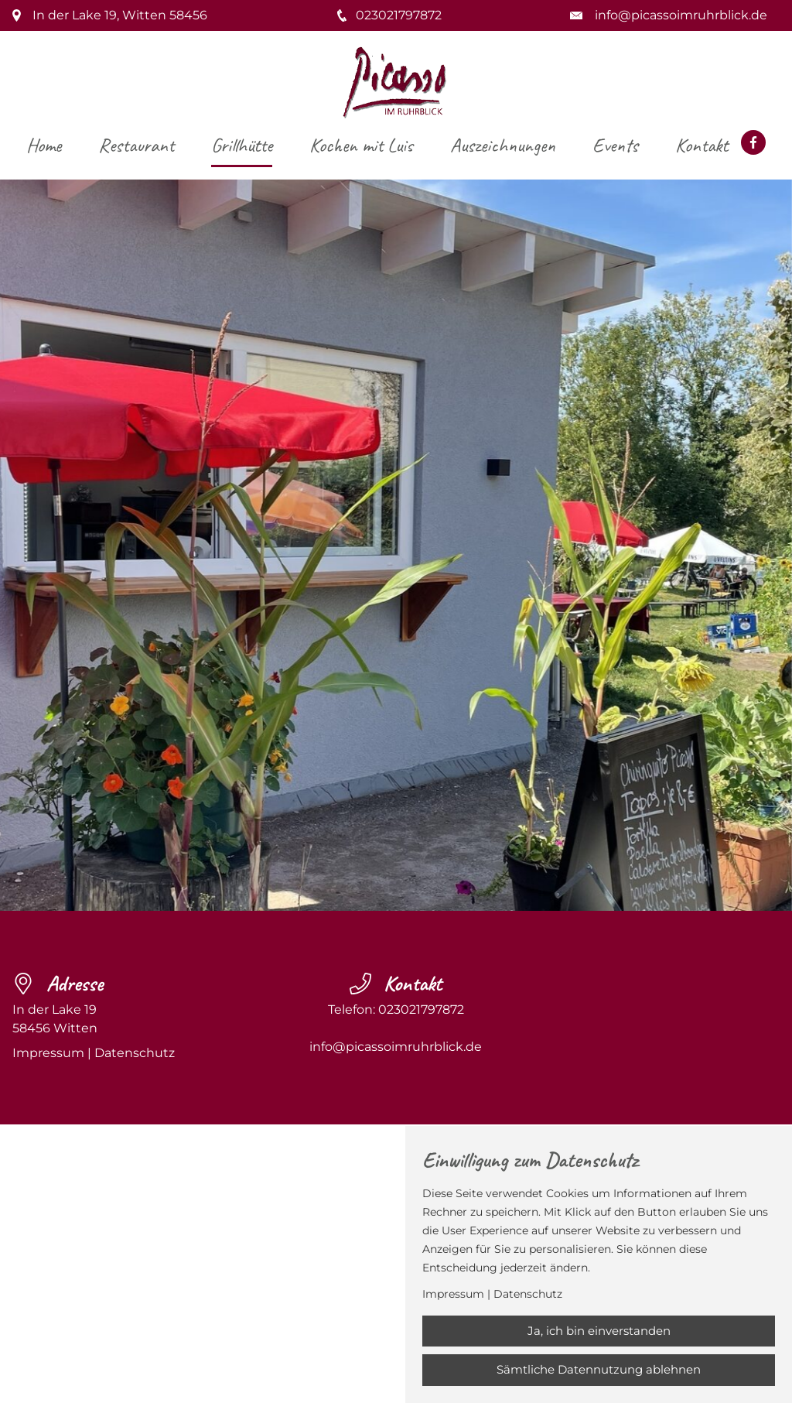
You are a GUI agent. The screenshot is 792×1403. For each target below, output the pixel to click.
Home (43, 145)
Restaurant (136, 145)
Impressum (48, 1052)
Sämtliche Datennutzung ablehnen (599, 1369)
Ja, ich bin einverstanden (599, 1330)
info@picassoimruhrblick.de (681, 15)
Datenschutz (134, 1052)
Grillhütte (241, 145)
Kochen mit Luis (361, 145)
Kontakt (701, 145)
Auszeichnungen (502, 145)
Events (615, 145)
